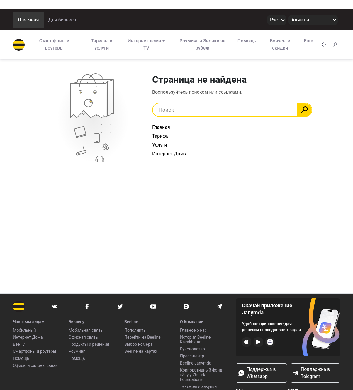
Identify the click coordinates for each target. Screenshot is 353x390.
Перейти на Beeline (142, 337)
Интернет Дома (169, 153)
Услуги (159, 145)
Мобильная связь (86, 330)
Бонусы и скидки (280, 44)
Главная (161, 127)
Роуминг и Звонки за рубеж (202, 44)
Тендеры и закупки (198, 386)
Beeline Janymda (195, 363)
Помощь (246, 41)
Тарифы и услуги (101, 44)
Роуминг (77, 351)
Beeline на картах (140, 351)
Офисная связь (83, 337)
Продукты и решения (89, 344)
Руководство (192, 349)
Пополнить (135, 330)
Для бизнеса (62, 20)
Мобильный (24, 330)
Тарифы (161, 136)
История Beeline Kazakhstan (195, 339)
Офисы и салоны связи (35, 365)
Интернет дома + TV (146, 44)
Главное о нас (193, 330)
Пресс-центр (192, 356)
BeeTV (19, 344)
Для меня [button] (28, 20)
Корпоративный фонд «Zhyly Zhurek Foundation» (201, 375)
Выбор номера (138, 344)
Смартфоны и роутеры (54, 44)
